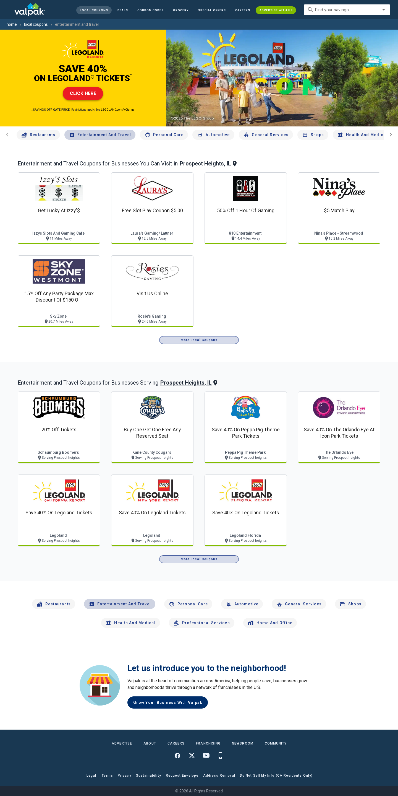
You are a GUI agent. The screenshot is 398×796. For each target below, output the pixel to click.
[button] (211, 10)
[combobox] (347, 9)
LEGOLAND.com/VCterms (118, 110)
